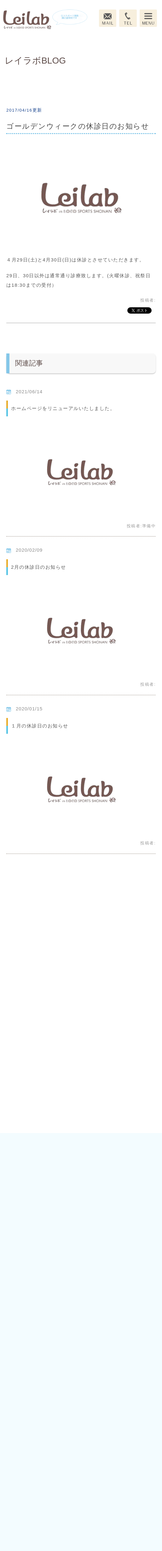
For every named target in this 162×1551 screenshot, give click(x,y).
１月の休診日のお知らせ (39, 725)
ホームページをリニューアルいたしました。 (63, 408)
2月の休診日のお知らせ (38, 567)
